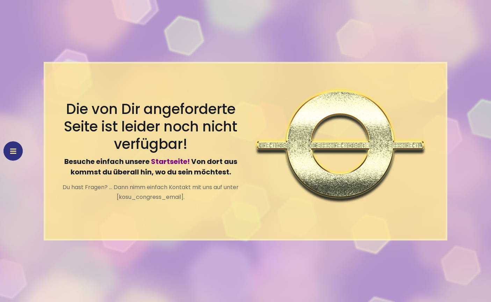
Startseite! (170, 161)
